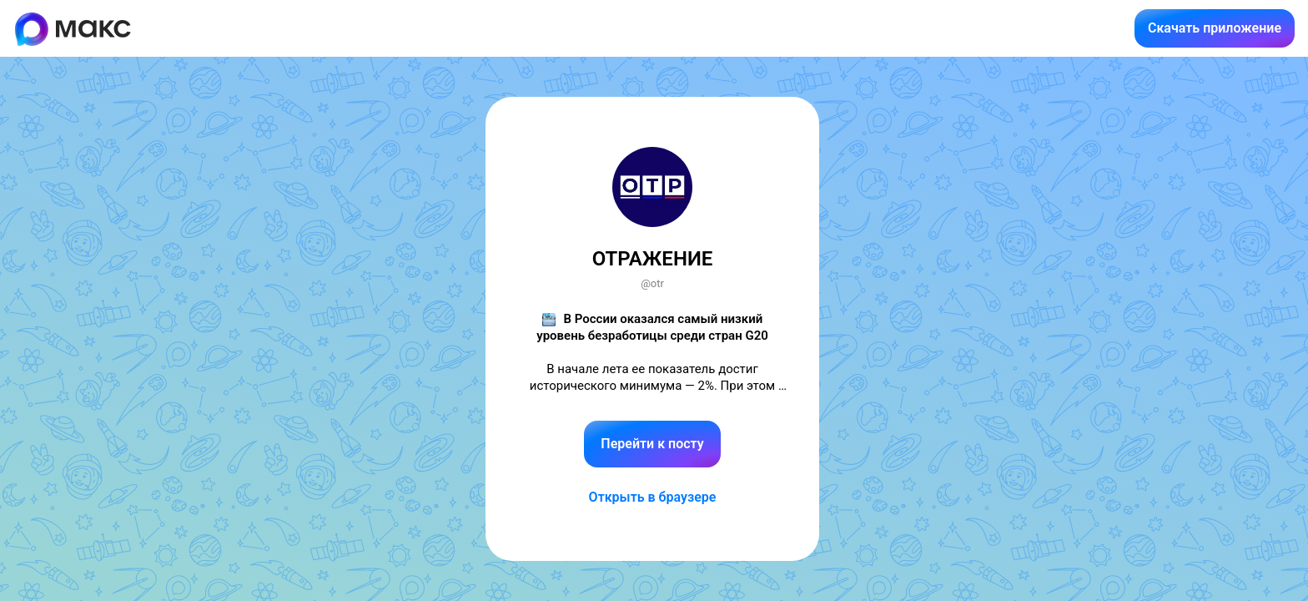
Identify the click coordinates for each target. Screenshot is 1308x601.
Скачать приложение (1214, 28)
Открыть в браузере (653, 497)
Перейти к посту (652, 444)
